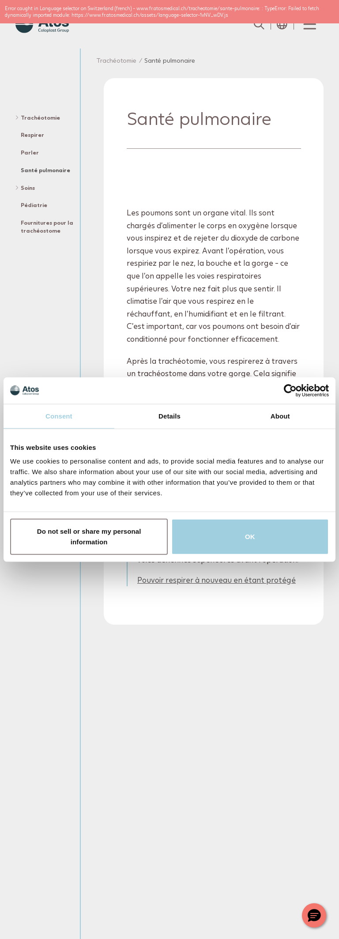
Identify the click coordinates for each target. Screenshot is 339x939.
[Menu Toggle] (309, 24)
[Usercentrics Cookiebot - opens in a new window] (290, 390)
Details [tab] (169, 415)
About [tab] (280, 415)
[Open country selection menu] (282, 24)
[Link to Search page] (259, 24)
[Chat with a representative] (314, 915)
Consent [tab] (58, 415)
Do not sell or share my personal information (89, 537)
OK (250, 536)
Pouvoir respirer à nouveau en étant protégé (216, 580)
